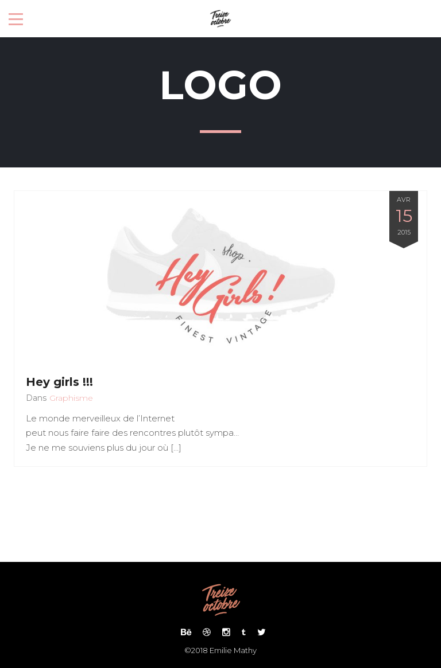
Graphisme (71, 398)
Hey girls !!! (59, 382)
